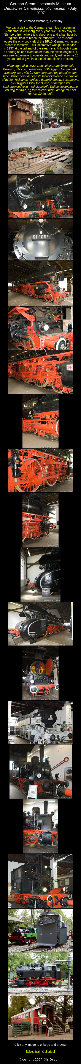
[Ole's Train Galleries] (40, 1051)
